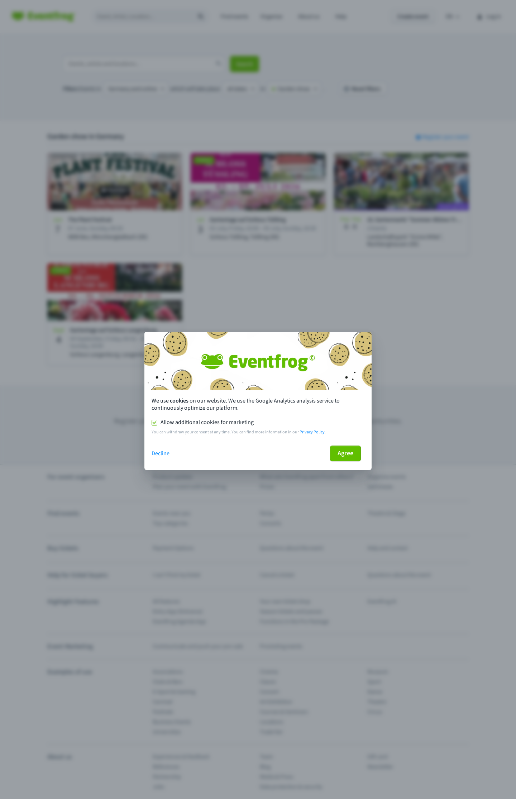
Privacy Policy (312, 432)
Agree (345, 453)
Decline (160, 453)
